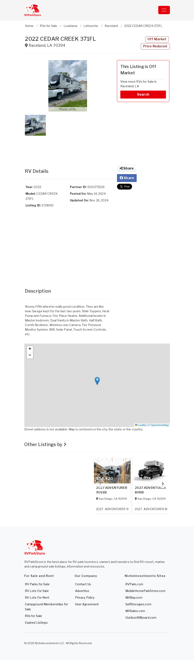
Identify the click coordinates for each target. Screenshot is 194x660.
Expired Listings (36, 622)
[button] (68, 85)
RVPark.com (134, 584)
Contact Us (83, 584)
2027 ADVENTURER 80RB (150, 490)
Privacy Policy (85, 597)
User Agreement (87, 604)
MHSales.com (135, 611)
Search (143, 94)
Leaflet (140, 425)
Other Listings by (45, 444)
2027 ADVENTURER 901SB (111, 490)
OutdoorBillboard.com (141, 617)
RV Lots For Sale (37, 591)
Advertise (82, 591)
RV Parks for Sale (37, 584)
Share (127, 168)
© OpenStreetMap (158, 425)
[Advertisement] (68, 147)
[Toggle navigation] (164, 10)
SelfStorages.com (138, 604)
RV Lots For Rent (37, 597)
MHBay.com (133, 597)
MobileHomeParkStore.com (145, 591)
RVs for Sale (33, 616)
